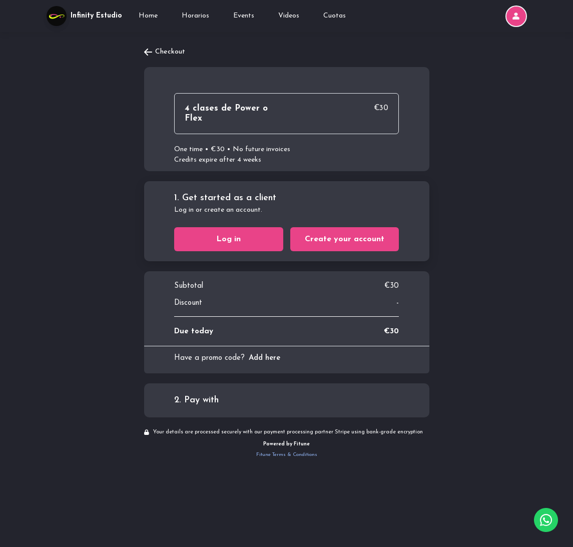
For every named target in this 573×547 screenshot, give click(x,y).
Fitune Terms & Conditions (286, 454)
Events (243, 16)
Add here (264, 358)
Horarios (195, 16)
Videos (288, 16)
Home (148, 16)
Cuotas (334, 16)
